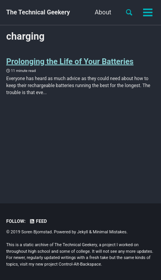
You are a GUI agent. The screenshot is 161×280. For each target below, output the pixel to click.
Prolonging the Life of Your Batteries (69, 61)
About (102, 12)
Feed (38, 221)
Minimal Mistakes (110, 231)
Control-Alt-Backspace (80, 264)
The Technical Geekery (38, 12)
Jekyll (82, 231)
